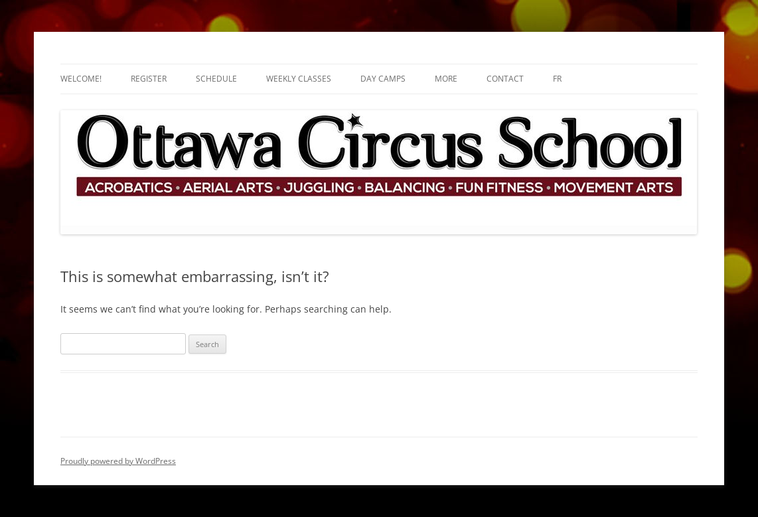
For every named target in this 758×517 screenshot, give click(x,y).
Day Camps (383, 78)
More (446, 78)
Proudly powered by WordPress (118, 461)
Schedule (216, 78)
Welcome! (81, 78)
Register (149, 78)
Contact (505, 78)
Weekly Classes (298, 78)
